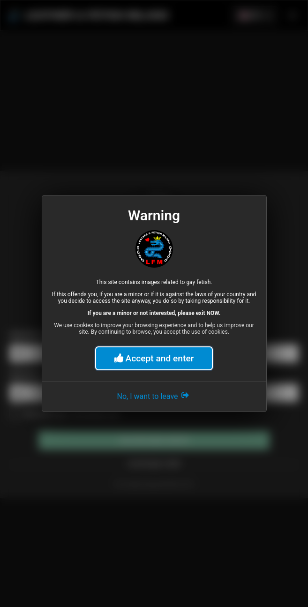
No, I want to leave (154, 395)
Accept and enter (154, 358)
